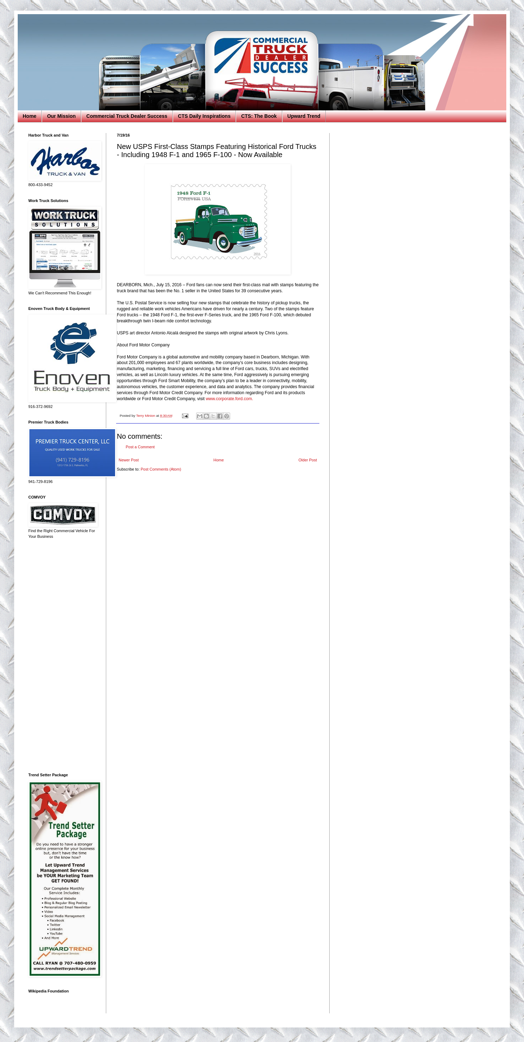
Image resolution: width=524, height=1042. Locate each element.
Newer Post (129, 460)
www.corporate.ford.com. (229, 398)
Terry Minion (146, 416)
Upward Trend (303, 116)
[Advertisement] (62, 656)
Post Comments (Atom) (161, 469)
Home (29, 116)
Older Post (307, 460)
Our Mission (61, 116)
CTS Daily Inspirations (204, 116)
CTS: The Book (259, 116)
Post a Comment (140, 447)
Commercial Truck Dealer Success (126, 116)
